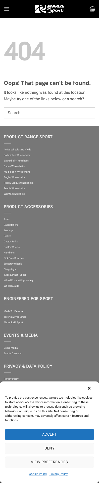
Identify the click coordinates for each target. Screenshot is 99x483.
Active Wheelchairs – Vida (17, 149)
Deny (49, 448)
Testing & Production (15, 316)
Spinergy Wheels (13, 263)
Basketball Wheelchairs (16, 160)
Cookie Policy (38, 474)
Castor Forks (11, 241)
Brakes (7, 236)
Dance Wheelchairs (14, 166)
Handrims (9, 252)
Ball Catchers (11, 224)
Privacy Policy (58, 474)
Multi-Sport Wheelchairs (17, 171)
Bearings (8, 230)
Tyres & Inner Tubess (15, 274)
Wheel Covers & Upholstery (18, 280)
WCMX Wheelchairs (14, 193)
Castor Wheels (12, 247)
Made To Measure (13, 311)
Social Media (11, 347)
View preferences (49, 462)
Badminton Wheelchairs (17, 155)
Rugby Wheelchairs (14, 177)
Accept (49, 434)
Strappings (10, 269)
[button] (91, 387)
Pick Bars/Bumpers (14, 258)
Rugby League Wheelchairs (18, 182)
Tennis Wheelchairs (14, 188)
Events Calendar (13, 353)
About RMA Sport (13, 322)
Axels (7, 219)
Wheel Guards (11, 285)
